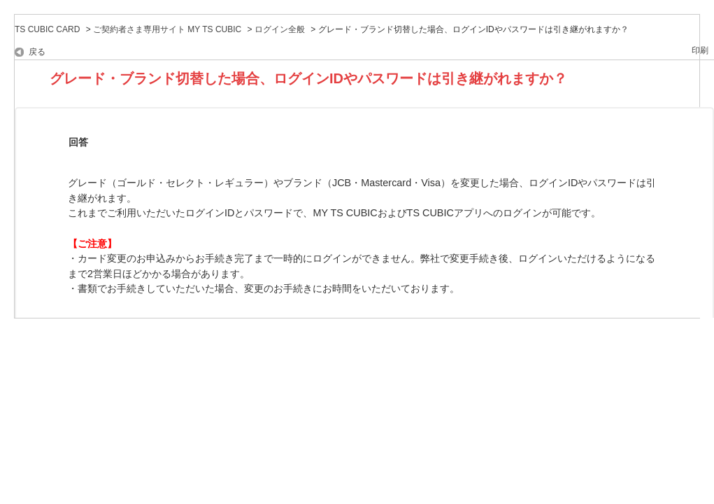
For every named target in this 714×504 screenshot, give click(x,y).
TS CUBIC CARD (47, 29)
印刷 (700, 50)
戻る (37, 52)
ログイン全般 (280, 29)
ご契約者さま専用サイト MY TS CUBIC (167, 29)
